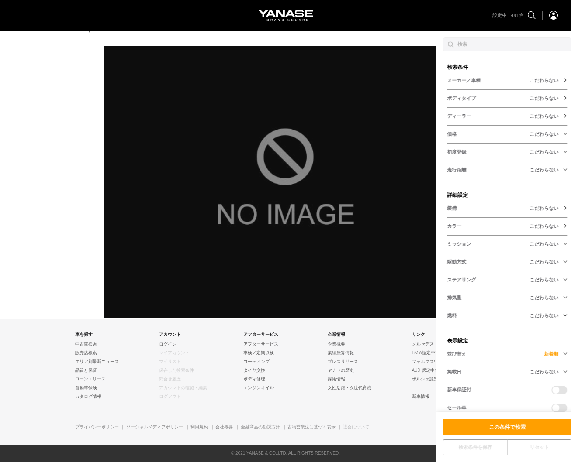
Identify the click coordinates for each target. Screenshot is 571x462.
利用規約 (199, 427)
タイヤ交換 (254, 370)
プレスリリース (343, 361)
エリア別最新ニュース (97, 361)
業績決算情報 (341, 353)
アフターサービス (260, 344)
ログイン (167, 344)
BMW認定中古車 (428, 353)
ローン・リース (90, 379)
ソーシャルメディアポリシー (154, 427)
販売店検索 (86, 353)
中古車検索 (86, 344)
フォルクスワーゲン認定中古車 (442, 361)
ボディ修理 (254, 379)
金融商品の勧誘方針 (260, 427)
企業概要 (336, 344)
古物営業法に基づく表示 (311, 427)
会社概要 (224, 427)
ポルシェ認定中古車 (431, 379)
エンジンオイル (258, 388)
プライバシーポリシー (97, 427)
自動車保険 (86, 388)
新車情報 (420, 396)
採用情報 (336, 379)
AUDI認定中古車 (427, 370)
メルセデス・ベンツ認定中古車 (442, 344)
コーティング (256, 361)
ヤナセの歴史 (341, 370)
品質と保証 (86, 370)
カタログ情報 (88, 396)
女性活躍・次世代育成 (349, 388)
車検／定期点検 (258, 353)
